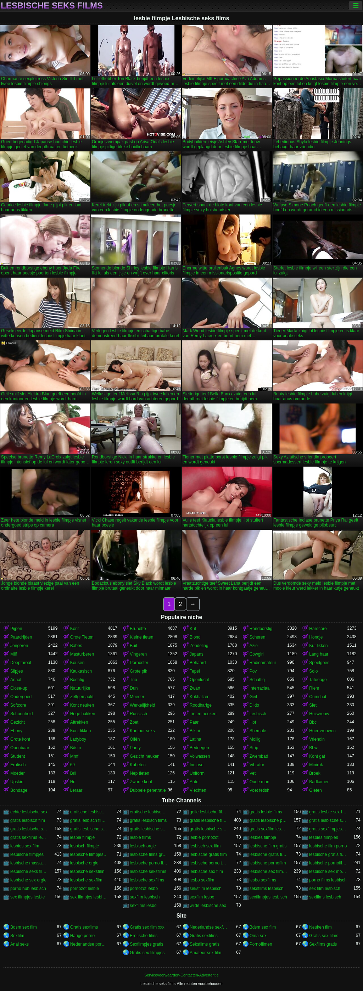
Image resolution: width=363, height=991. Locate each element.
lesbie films (140, 837)
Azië (254, 645)
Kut (193, 628)
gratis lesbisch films (148, 820)
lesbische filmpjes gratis (89, 854)
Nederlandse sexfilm (209, 927)
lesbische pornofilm (268, 863)
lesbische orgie (84, 863)
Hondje (316, 637)
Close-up (18, 688)
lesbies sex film (24, 846)
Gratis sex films (323, 935)
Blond (195, 637)
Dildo (254, 705)
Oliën (135, 739)
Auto (194, 781)
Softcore (18, 705)
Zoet (134, 722)
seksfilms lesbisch (267, 888)
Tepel (195, 671)
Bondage (18, 790)
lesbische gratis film (208, 854)
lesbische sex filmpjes (268, 871)
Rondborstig (261, 628)
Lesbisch (258, 713)
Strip (254, 747)
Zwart (195, 688)
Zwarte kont (141, 781)
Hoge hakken (82, 713)
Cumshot (317, 696)
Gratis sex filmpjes (147, 952)
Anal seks (19, 944)
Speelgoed (319, 662)
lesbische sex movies (328, 871)
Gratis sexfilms (84, 927)
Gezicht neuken (144, 756)
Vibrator (257, 764)
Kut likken (318, 645)
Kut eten (138, 764)
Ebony (16, 730)
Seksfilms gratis (204, 944)
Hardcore (317, 628)
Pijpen (16, 628)
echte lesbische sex (29, 811)
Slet (313, 705)
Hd (73, 781)
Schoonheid (21, 713)
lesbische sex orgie (28, 880)
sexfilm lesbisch (145, 897)
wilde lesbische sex (208, 905)
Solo (313, 671)
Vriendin (317, 739)
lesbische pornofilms (328, 863)
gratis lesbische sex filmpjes (29, 828)
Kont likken (80, 730)
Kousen (77, 662)
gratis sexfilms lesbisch (29, 837)
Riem (314, 688)
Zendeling (199, 645)
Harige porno (82, 935)
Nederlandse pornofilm (89, 944)
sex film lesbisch (324, 888)
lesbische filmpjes (27, 854)
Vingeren (138, 654)
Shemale (258, 730)
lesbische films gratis (149, 854)
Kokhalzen (200, 696)
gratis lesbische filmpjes (209, 820)
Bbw (313, 747)
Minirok (316, 764)
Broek (314, 773)
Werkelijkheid (142, 705)
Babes (76, 645)
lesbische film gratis (268, 846)
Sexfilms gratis (323, 944)
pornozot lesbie (84, 888)
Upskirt (16, 781)
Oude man (259, 781)
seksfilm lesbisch (206, 888)
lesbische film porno (328, 846)
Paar (194, 722)
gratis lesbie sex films (328, 811)
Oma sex (258, 935)
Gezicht (17, 722)
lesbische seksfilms (148, 871)
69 (72, 764)
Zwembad (259, 756)
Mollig (255, 739)
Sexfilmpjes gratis (146, 944)
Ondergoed (21, 696)
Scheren (258, 637)
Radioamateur (263, 662)
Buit (133, 645)
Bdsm (75, 747)
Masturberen (82, 654)
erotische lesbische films (149, 811)
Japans (196, 654)
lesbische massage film (29, 863)
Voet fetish (259, 790)
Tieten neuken (203, 713)
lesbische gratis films (328, 854)
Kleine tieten (141, 637)
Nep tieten (139, 773)
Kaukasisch (81, 671)
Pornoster (139, 662)
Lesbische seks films (52, 5)
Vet (253, 773)
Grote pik (138, 671)
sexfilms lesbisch (325, 897)
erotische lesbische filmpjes (89, 811)
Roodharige (201, 705)
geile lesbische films (209, 811)
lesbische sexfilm (86, 880)
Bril (73, 773)
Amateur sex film (205, 952)
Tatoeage (317, 679)
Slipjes (16, 671)
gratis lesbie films (266, 811)
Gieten (315, 790)
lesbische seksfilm (87, 871)
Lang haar (318, 654)
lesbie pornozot (204, 837)
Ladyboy (78, 739)
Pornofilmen (261, 944)
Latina (195, 739)
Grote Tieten (82, 637)
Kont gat (317, 756)
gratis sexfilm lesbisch (268, 828)
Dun (134, 688)
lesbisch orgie (143, 846)
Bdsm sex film (23, 927)
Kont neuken (82, 705)
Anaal (15, 679)
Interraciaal (260, 688)
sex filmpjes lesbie (27, 897)
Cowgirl (257, 654)
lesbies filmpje (263, 837)
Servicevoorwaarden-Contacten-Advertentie (181, 975)
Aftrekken (79, 722)
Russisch (138, 713)
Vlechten (198, 790)
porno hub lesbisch (28, 888)
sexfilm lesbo (202, 897)
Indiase (196, 764)
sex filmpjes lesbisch (89, 897)
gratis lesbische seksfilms (328, 820)
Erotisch (18, 764)
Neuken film (320, 927)
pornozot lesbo (144, 888)
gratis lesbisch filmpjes (89, 820)
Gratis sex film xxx (147, 927)
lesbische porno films (149, 863)
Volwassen (200, 756)
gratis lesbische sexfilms (209, 828)
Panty (135, 747)
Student (17, 756)
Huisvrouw (319, 713)
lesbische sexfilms (147, 880)
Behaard (198, 662)
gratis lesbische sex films (89, 828)
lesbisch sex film (205, 846)
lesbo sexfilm (202, 880)
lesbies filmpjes (323, 837)
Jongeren (19, 645)
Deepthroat (20, 662)
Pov (253, 671)
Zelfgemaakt (82, 696)
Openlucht (199, 679)
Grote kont (20, 739)
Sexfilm (17, 935)
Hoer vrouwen (322, 730)
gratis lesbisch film (27, 820)
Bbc (313, 722)
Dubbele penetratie (148, 790)
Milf (13, 654)
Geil (253, 696)
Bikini (195, 730)
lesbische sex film (206, 871)
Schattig (257, 679)
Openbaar (19, 747)
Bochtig (77, 679)
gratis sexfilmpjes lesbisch (328, 828)
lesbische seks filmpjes (29, 871)
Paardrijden (21, 637)
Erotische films (143, 935)
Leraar (76, 790)
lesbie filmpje (82, 837)
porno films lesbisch (327, 880)
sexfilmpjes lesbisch (268, 897)
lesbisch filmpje (84, 846)
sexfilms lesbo (143, 905)
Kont (74, 628)
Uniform (197, 773)
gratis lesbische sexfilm (149, 828)
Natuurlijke (80, 688)
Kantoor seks (142, 730)
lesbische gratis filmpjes (268, 854)
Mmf (74, 756)
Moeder (137, 696)
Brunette (138, 628)
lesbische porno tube (209, 863)
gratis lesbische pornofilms (268, 820)
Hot (253, 722)
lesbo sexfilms (263, 880)
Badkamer (319, 781)
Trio (133, 679)
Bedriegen (199, 747)
